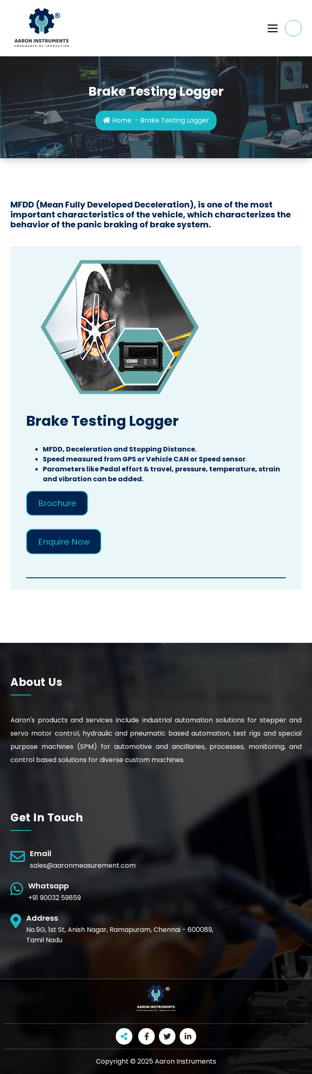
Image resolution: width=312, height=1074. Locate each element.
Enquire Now (64, 542)
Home (117, 120)
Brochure (57, 503)
